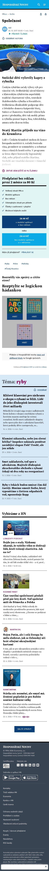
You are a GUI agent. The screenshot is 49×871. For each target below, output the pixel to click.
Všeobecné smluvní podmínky (15, 824)
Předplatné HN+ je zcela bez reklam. (34, 367)
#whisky (25, 263)
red (9, 28)
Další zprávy (24, 729)
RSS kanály (7, 843)
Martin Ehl (15, 629)
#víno (15, 263)
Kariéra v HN (8, 800)
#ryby (7, 263)
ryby (21, 382)
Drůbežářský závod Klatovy (33, 69)
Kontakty (6, 788)
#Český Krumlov (12, 269)
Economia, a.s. (19, 751)
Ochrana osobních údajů (13, 812)
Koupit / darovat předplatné (14, 831)
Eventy (6, 835)
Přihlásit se (28, 252)
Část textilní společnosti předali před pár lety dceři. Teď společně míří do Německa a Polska (23, 599)
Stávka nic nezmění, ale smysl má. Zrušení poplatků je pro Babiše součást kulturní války (24, 697)
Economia (7, 796)
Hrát (14, 316)
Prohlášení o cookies (11, 816)
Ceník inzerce (8, 804)
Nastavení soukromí (11, 820)
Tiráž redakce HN (10, 792)
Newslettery (8, 839)
